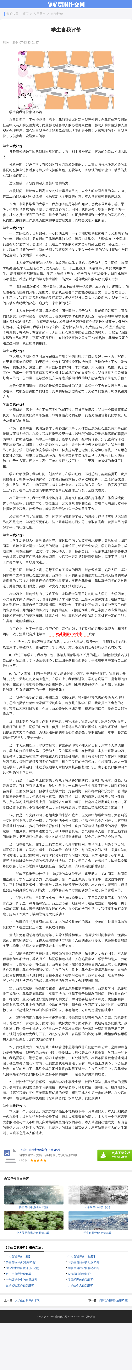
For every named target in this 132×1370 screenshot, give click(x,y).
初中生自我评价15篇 (19, 1273)
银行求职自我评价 (79, 1273)
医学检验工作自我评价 (20, 1285)
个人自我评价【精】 (19, 1256)
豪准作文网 (61, 1316)
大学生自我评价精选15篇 (83, 1268)
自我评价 (57, 14)
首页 (25, 14)
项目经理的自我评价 (81, 1279)
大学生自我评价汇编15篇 (83, 1262)
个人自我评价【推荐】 (82, 1256)
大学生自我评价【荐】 (28, 1300)
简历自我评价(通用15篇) (113, 1300)
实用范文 (39, 14)
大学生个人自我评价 (81, 1285)
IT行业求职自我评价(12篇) (22, 1268)
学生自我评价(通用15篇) (21, 1262)
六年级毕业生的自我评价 (21, 1279)
